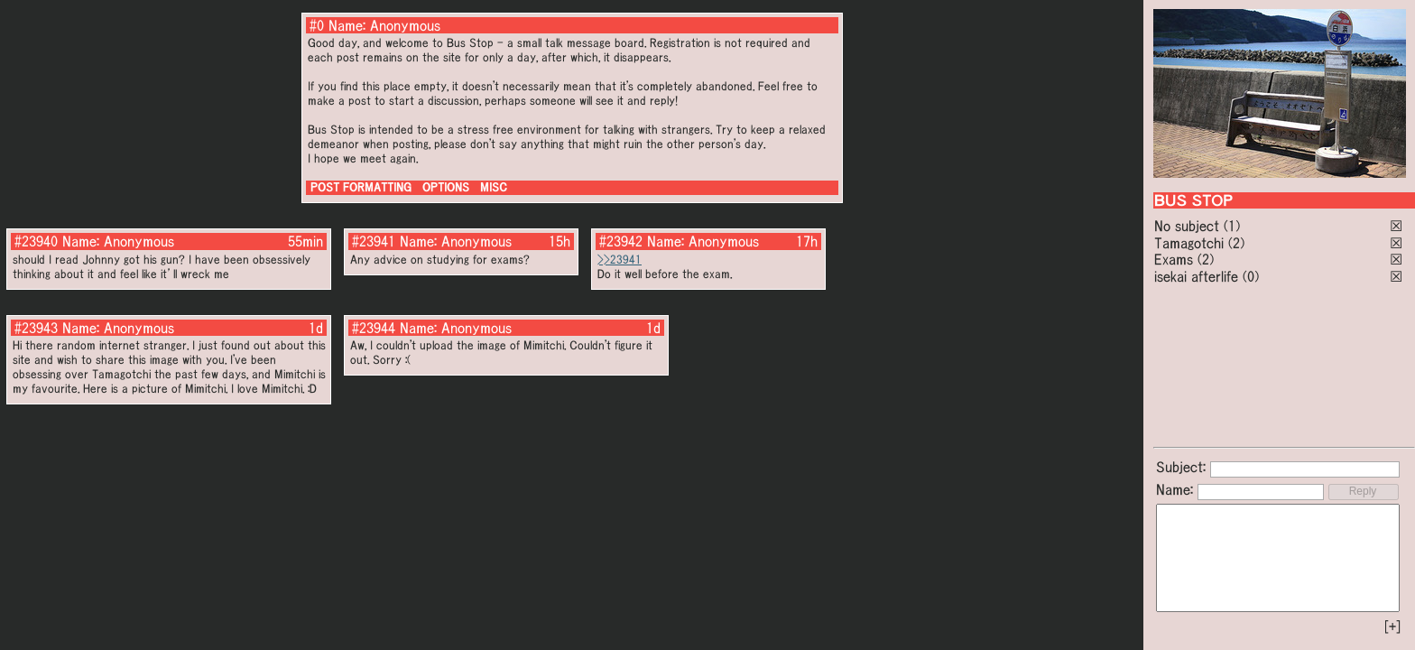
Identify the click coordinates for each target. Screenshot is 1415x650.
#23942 (621, 241)
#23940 (36, 241)
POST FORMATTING (361, 187)
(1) (1232, 225)
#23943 (36, 327)
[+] (1392, 626)
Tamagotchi (1189, 243)
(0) (1251, 276)
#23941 (373, 241)
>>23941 (619, 259)
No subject (1189, 225)
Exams (1173, 259)
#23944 (373, 327)
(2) (1236, 243)
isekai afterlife (1196, 276)
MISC (493, 187)
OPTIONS (445, 187)
